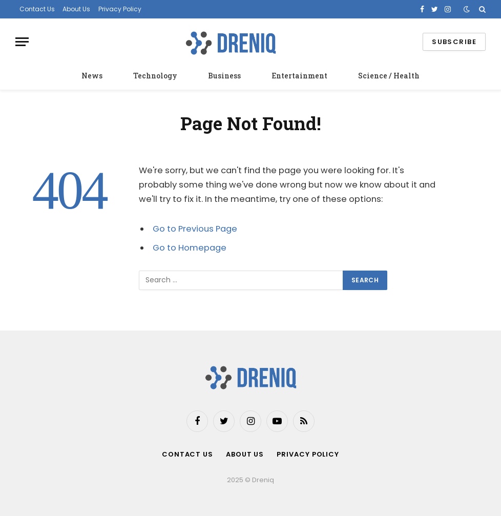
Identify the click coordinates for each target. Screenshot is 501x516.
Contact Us (37, 9)
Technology (155, 75)
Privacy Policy (119, 9)
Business (224, 75)
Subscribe (454, 42)
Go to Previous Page (195, 229)
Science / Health (389, 75)
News (91, 75)
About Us (76, 9)
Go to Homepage (189, 248)
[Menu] (22, 41)
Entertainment (299, 75)
